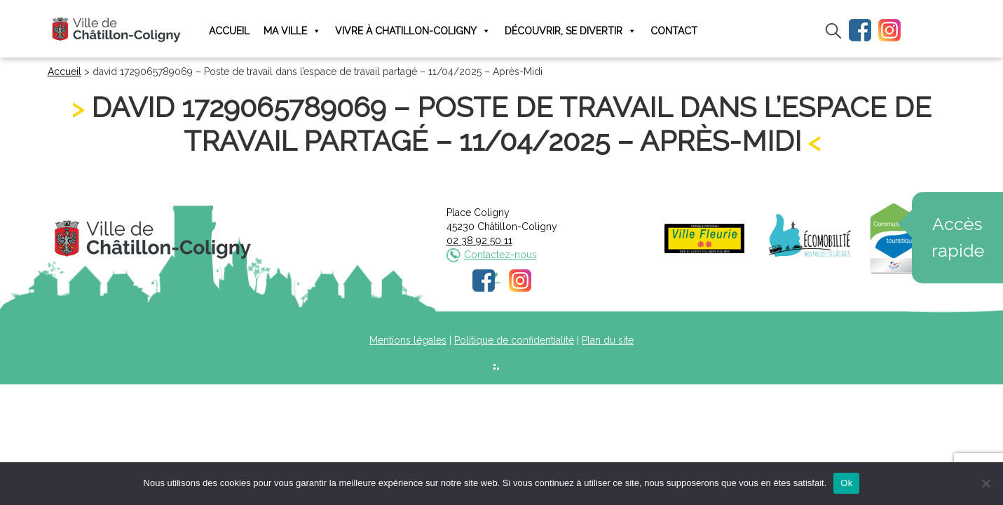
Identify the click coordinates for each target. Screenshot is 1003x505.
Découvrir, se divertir (570, 31)
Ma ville (292, 31)
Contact (673, 30)
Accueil (229, 30)
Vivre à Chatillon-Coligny (413, 31)
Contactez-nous (500, 254)
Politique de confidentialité (514, 340)
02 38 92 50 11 (479, 240)
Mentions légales (407, 340)
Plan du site (608, 340)
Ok (846, 483)
